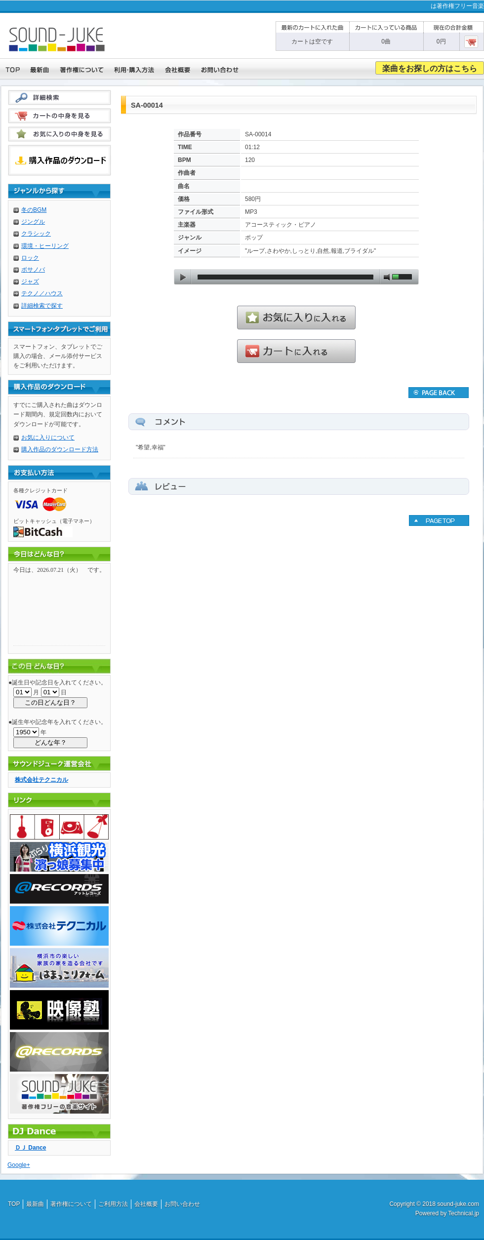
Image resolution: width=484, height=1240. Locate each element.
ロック (30, 257)
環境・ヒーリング (45, 245)
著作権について (71, 1203)
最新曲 (35, 1203)
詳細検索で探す (42, 305)
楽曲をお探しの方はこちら (429, 68)
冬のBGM (33, 209)
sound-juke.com (458, 1203)
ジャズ (30, 281)
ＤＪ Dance (30, 1147)
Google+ (18, 1164)
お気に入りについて (48, 437)
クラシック (36, 233)
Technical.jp (463, 1213)
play (183, 277)
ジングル (33, 221)
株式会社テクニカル (41, 779)
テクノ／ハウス (42, 293)
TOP (14, 1203)
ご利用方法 (113, 1203)
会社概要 (146, 1203)
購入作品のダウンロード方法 (59, 449)
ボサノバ (33, 269)
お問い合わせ (182, 1203)
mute (387, 277)
